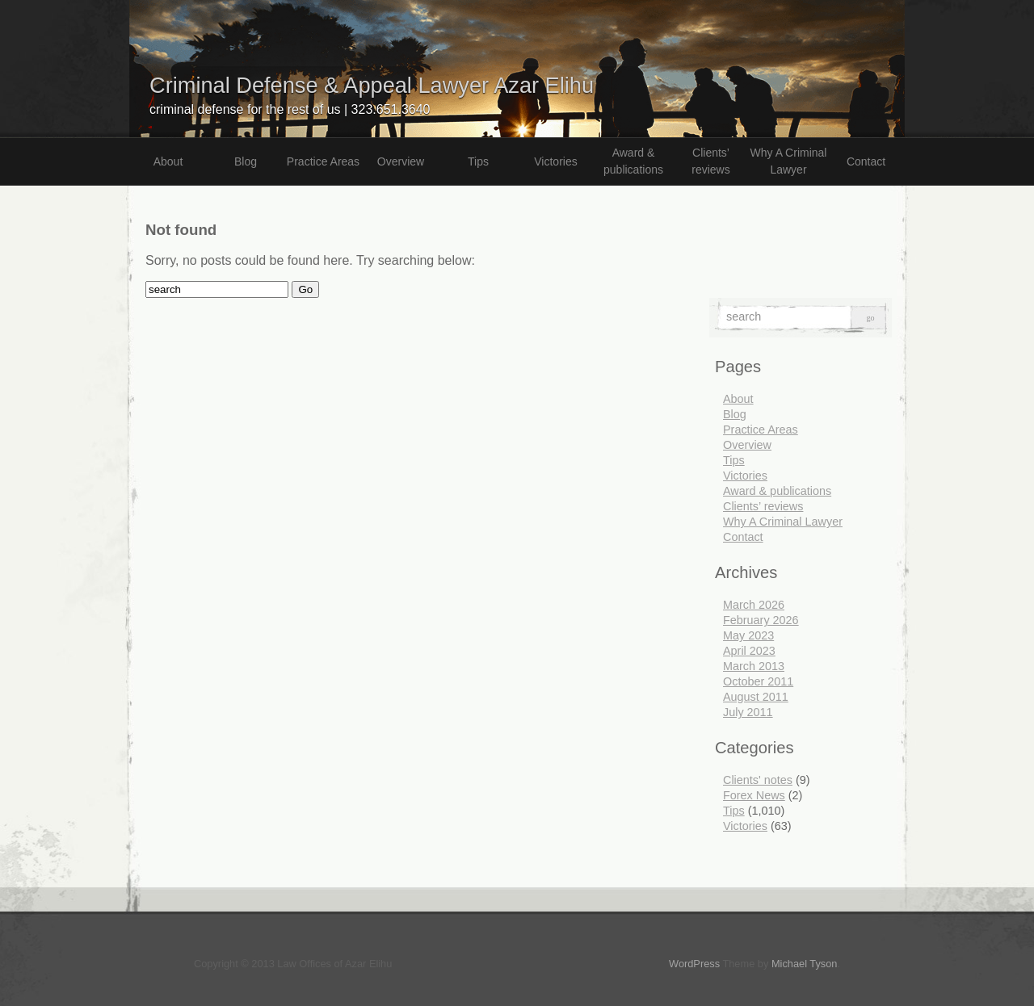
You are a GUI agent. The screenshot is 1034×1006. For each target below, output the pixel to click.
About (168, 161)
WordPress (694, 964)
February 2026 (761, 620)
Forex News (754, 795)
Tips (478, 161)
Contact (866, 161)
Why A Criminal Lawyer (788, 161)
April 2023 (749, 650)
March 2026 (753, 604)
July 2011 (748, 712)
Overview (400, 161)
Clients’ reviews (710, 161)
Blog (245, 161)
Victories (555, 161)
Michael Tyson (804, 964)
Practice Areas (323, 161)
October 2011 (758, 681)
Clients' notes (757, 779)
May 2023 (748, 635)
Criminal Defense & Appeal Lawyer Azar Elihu (371, 85)
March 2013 (753, 666)
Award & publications (633, 161)
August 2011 (755, 696)
